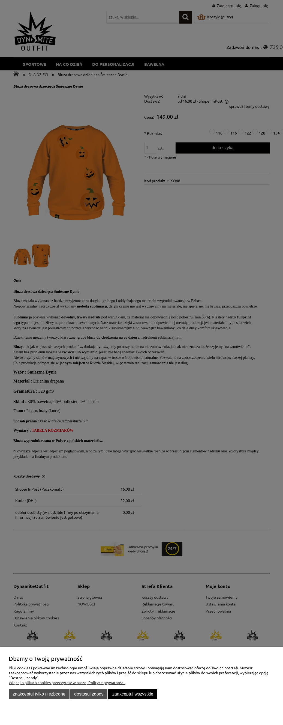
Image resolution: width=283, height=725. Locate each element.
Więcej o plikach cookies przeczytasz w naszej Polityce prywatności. (67, 682)
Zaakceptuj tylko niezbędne (39, 693)
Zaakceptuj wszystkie (132, 693)
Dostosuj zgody (88, 693)
